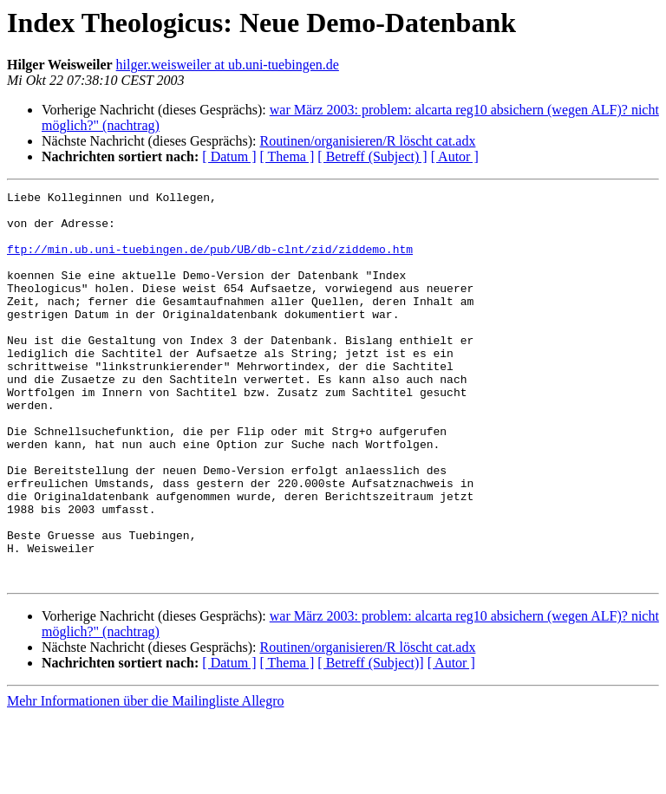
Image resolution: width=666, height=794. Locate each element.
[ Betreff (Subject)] (370, 740)
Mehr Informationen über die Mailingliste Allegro (145, 778)
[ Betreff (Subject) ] (372, 156)
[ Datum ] (229, 156)
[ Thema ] (287, 156)
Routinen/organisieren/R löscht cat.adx (367, 140)
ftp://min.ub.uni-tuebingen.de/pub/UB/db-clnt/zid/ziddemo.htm (210, 262)
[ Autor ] (455, 156)
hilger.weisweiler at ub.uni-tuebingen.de (227, 64)
